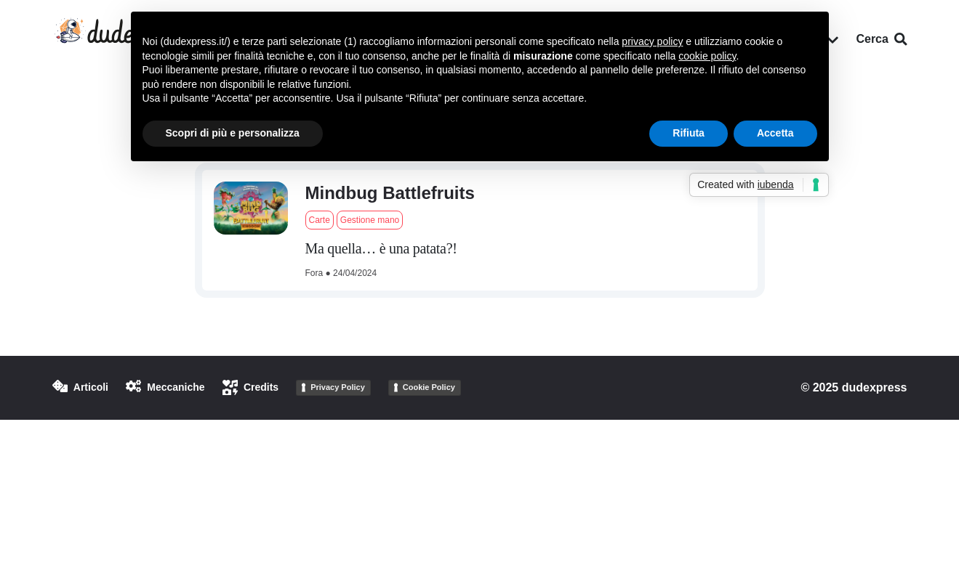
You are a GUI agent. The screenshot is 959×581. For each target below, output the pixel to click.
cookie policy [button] (707, 56)
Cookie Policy (429, 387)
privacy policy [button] (652, 41)
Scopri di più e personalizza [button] (233, 133)
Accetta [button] (775, 133)
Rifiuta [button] (689, 133)
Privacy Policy (337, 387)
